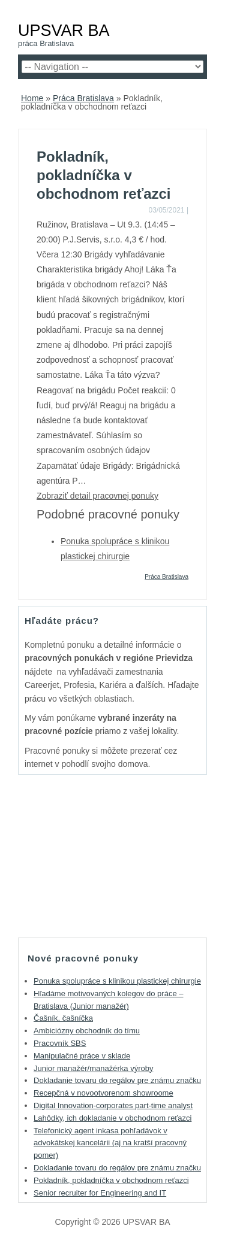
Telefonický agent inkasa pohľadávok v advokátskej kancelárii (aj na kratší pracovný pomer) (110, 1143)
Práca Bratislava (83, 98)
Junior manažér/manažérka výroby (93, 1068)
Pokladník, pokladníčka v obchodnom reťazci (111, 1180)
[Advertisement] (113, 855)
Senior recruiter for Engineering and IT (100, 1192)
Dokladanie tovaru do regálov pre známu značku (117, 1080)
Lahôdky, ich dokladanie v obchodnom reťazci (112, 1118)
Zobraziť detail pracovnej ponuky (97, 495)
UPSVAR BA (64, 30)
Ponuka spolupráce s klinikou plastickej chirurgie (117, 980)
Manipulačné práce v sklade (82, 1055)
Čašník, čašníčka (63, 1018)
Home (32, 98)
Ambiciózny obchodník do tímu (87, 1030)
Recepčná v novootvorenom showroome (103, 1092)
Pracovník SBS (60, 1043)
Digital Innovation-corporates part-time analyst (113, 1105)
